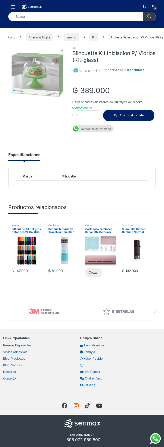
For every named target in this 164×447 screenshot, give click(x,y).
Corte (88, 225)
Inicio (11, 37)
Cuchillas (53, 225)
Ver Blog (87, 385)
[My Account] (144, 6)
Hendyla (87, 352)
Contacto (9, 378)
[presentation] (155, 311)
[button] (62, 50)
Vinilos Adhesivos (15, 352)
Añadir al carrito (131, 115)
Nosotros (9, 372)
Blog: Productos (14, 358)
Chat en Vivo (91, 378)
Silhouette (69, 176)
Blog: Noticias (12, 365)
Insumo (71, 37)
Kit (94, 37)
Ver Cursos (90, 372)
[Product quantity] (87, 115)
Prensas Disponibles (17, 345)
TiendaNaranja (92, 345)
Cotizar (94, 272)
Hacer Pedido (91, 358)
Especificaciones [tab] (24, 155)
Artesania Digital (40, 37)
